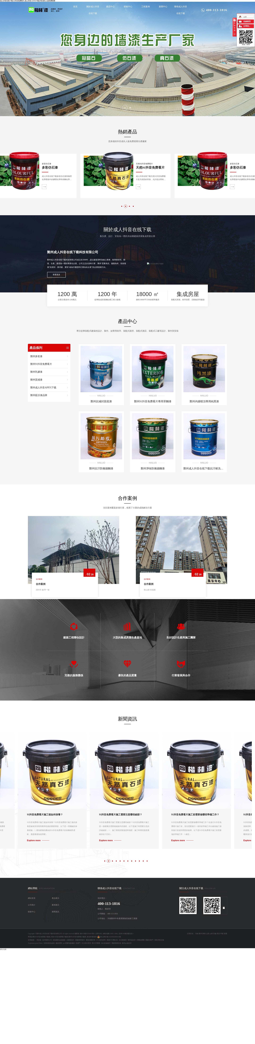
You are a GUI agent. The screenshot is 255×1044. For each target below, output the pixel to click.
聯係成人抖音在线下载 (180, 9)
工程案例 (145, 6)
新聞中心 (163, 6)
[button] (125, 107)
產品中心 (110, 6)
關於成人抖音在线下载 (92, 9)
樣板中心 (128, 6)
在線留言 (247, 21)
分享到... (246, 26)
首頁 (75, 6)
